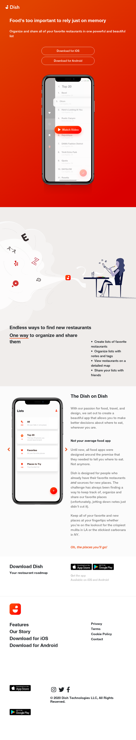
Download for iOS (68, 51)
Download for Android (68, 60)
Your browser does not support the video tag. (68, 90)
